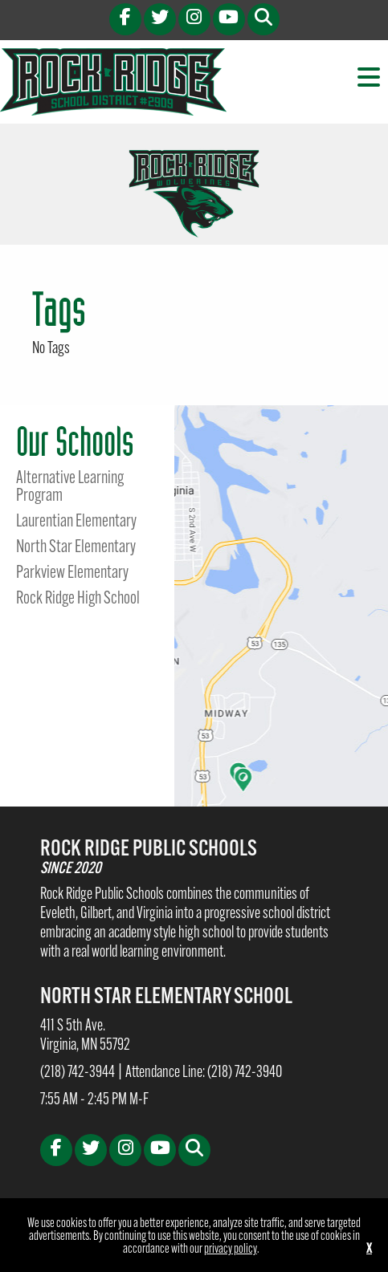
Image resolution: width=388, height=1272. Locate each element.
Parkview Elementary (72, 574)
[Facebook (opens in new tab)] (125, 19)
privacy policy (230, 1249)
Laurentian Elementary (76, 522)
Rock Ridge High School (78, 599)
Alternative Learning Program (70, 488)
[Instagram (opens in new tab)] (194, 19)
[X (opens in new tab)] (160, 19)
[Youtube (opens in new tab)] (229, 19)
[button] (263, 19)
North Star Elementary (76, 548)
